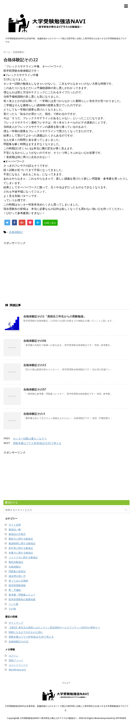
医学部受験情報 (17, 585)
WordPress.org (17, 669)
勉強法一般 (15, 529)
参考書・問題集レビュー (22, 594)
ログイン (13, 655)
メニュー (66, 682)
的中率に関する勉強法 (21, 548)
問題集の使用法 (17, 571)
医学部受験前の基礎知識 (22, 599)
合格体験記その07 (34, 389)
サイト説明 (15, 524)
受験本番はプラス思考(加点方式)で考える (37, 443)
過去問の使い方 (17, 576)
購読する (11, 502)
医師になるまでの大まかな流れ (26, 632)
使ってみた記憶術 (18, 580)
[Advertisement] (32, 269)
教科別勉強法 (16, 562)
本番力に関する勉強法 (21, 552)
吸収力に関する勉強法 (21, 538)
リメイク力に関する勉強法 (23, 557)
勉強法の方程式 (17, 534)
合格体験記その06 (34, 340)
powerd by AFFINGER (115, 718)
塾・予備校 (15, 590)
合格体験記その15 (34, 365)
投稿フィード (16, 660)
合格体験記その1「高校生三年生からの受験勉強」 (54, 316)
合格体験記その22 (18, 641)
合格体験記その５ (34, 413)
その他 (12, 608)
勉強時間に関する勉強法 (22, 543)
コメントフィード (18, 665)
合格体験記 (16, 232)
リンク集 (13, 604)
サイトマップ (16, 622)
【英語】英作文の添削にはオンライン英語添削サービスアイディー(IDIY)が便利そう (54, 627)
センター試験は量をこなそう (30, 438)
